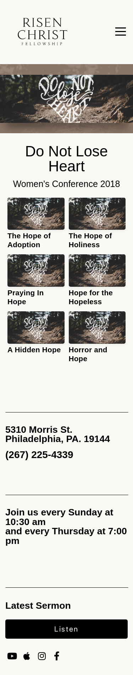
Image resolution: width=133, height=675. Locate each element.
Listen (66, 629)
